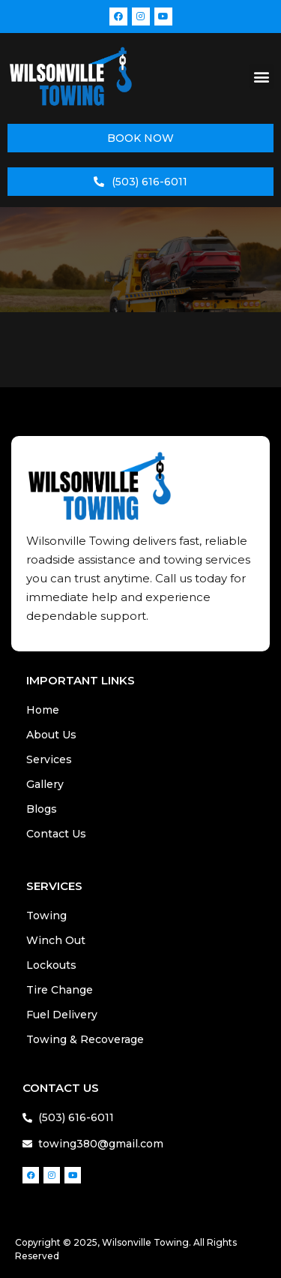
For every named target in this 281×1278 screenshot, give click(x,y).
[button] (261, 76)
